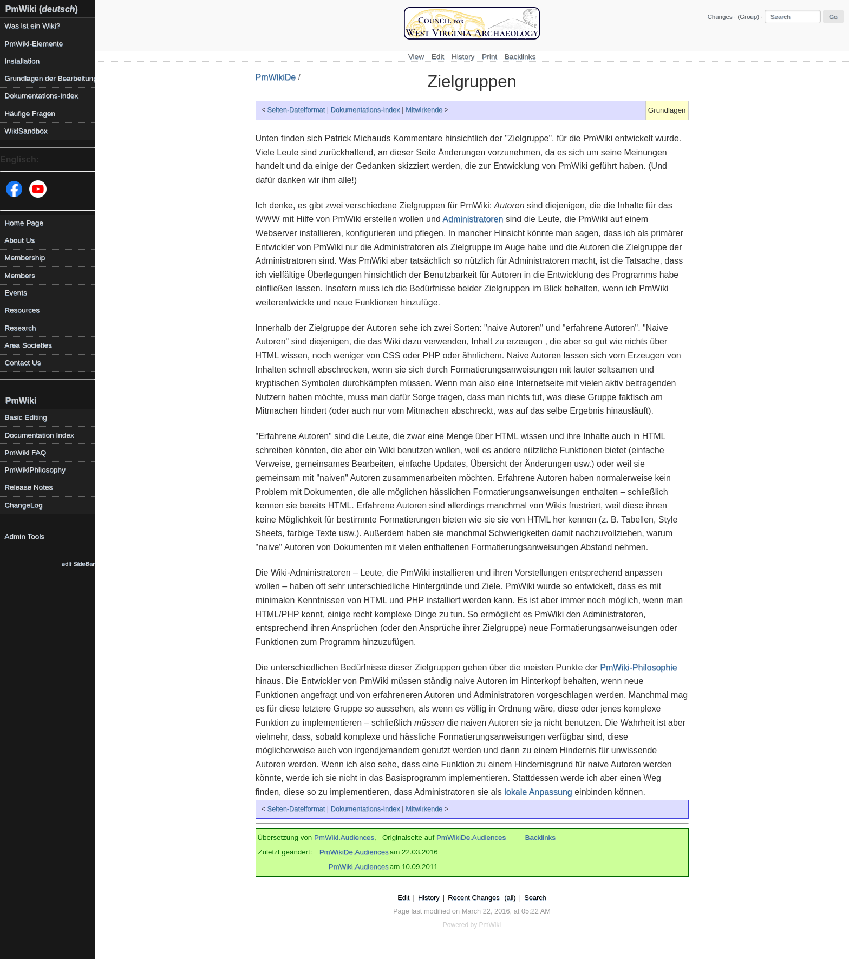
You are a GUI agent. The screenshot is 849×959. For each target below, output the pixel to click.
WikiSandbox (25, 131)
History (463, 57)
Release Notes (28, 487)
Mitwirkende (424, 110)
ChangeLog (23, 505)
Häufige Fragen (29, 113)
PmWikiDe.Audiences (471, 837)
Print (489, 57)
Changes (719, 17)
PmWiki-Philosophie (638, 667)
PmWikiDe (276, 77)
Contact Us (22, 362)
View (416, 57)
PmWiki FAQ (25, 452)
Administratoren (472, 219)
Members (19, 275)
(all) (509, 897)
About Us (19, 240)
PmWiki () (41, 9)
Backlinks (520, 57)
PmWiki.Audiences (344, 837)
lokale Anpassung (538, 792)
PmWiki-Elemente (33, 44)
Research (20, 328)
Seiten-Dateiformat (296, 110)
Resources (22, 310)
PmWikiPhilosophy (35, 470)
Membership (24, 257)
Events (15, 293)
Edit (438, 57)
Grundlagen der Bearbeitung (49, 78)
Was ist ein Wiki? (32, 26)
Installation (22, 61)
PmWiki (21, 400)
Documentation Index (39, 435)
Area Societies (28, 345)
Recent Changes (473, 897)
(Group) (748, 17)
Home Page (23, 223)
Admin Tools (24, 536)
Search (535, 897)
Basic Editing (25, 417)
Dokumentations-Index (365, 110)
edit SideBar (78, 563)
